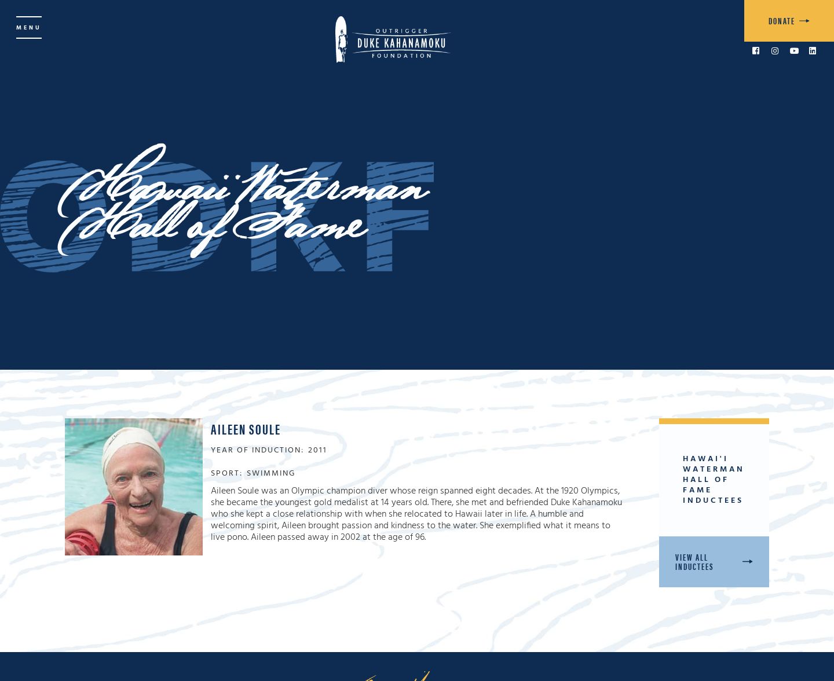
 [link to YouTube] (794, 51)
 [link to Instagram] (774, 51)
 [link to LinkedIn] (812, 51)
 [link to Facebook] (755, 51)
